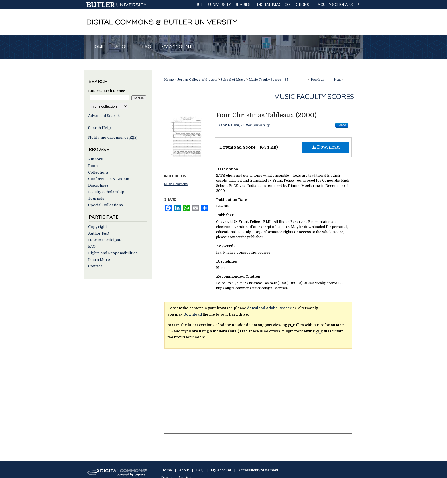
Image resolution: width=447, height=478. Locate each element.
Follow (341, 125)
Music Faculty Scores (265, 80)
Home (169, 80)
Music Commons (176, 184)
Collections (98, 172)
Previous (317, 80)
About (184, 470)
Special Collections (105, 205)
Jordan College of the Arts (197, 80)
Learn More (99, 259)
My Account (221, 470)
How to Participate (105, 240)
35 (286, 80)
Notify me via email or (112, 137)
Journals (96, 198)
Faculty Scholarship (106, 192)
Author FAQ (98, 233)
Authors (95, 159)
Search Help (99, 128)
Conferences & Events (108, 179)
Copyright (97, 227)
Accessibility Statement (258, 470)
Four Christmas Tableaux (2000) (266, 115)
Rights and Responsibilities (113, 253)
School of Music (233, 80)
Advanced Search (104, 116)
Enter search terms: (106, 91)
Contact (95, 266)
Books (93, 166)
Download (326, 147)
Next (337, 80)
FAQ (92, 246)
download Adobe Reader (269, 308)
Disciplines (98, 185)
